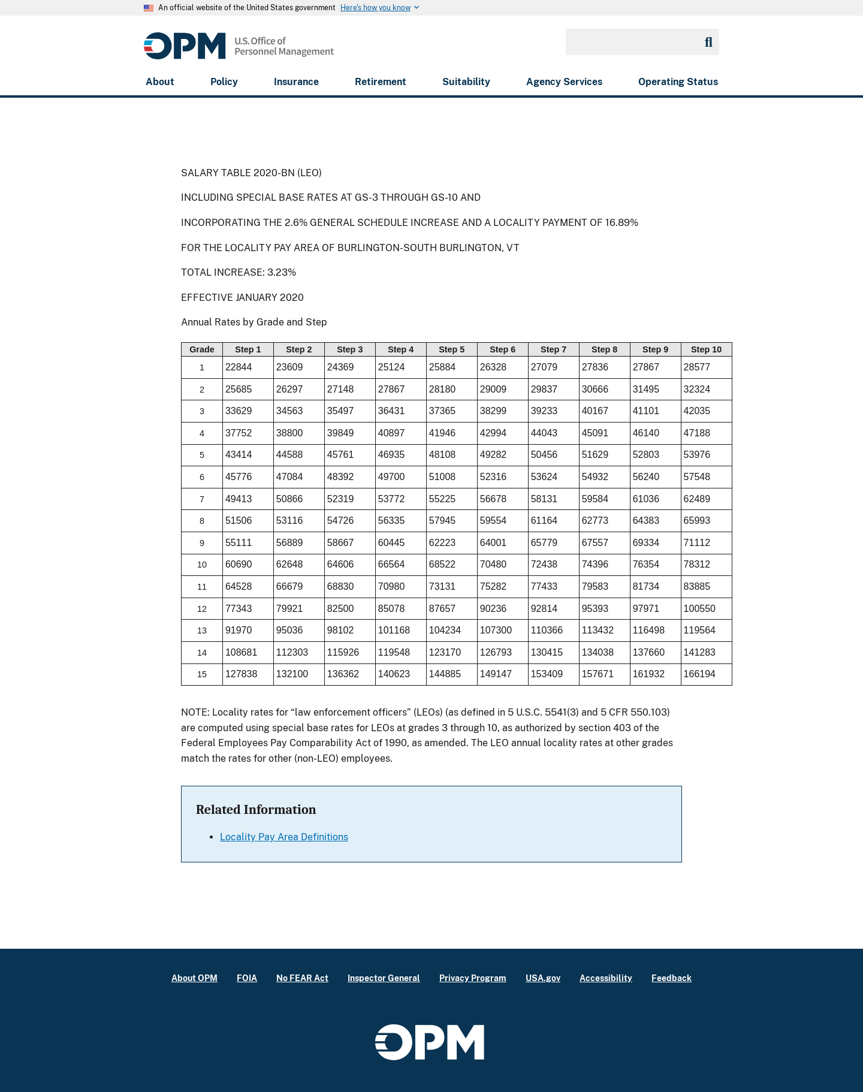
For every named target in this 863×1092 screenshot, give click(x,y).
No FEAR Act (302, 978)
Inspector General (384, 978)
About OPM (194, 978)
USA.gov (543, 978)
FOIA (247, 978)
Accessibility (606, 978)
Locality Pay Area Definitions (284, 837)
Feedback (671, 978)
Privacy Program (472, 978)
